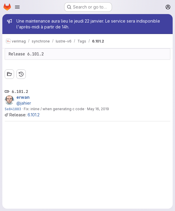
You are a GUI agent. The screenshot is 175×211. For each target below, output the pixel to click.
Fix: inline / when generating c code (54, 109)
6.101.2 (34, 114)
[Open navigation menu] (17, 7)
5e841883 (13, 109)
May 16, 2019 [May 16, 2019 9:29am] (98, 109)
